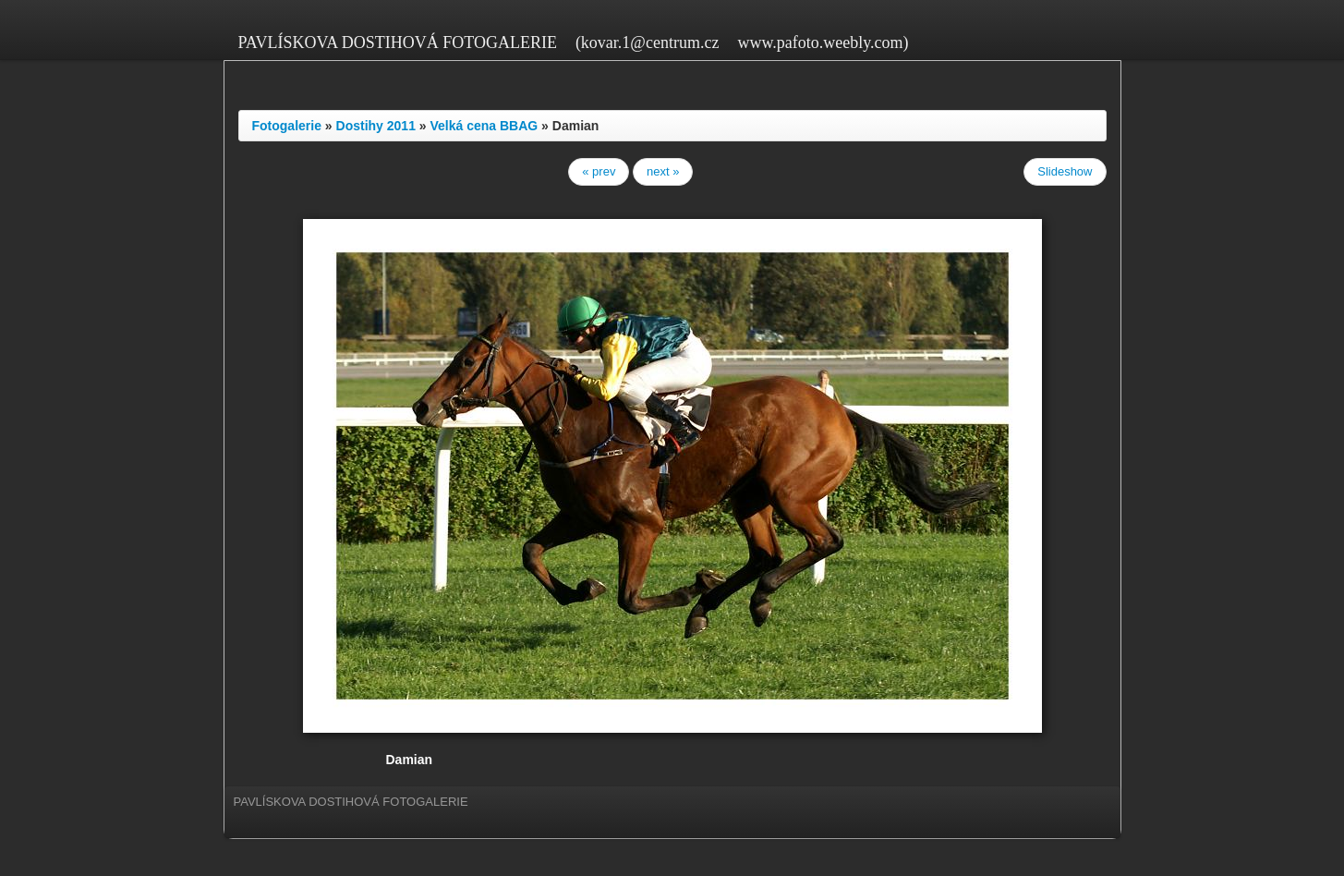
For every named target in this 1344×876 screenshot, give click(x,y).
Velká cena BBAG (484, 125)
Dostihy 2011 (376, 125)
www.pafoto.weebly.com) (822, 42)
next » (663, 171)
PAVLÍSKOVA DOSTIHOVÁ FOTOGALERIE (397, 42)
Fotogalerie (286, 125)
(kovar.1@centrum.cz (647, 42)
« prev (598, 171)
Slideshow (1064, 171)
